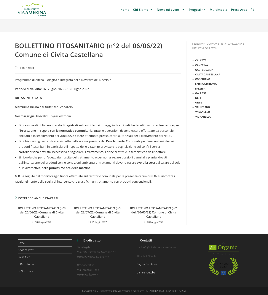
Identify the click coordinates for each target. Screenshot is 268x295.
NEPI (198, 97)
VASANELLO (202, 111)
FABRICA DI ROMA (206, 83)
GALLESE (200, 93)
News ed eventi (26, 250)
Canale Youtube (146, 272)
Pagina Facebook (147, 264)
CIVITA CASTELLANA (207, 74)
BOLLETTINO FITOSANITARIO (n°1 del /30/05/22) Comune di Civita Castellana (154, 212)
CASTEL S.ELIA (204, 69)
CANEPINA (201, 65)
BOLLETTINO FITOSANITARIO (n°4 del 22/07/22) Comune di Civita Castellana (98, 212)
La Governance (26, 271)
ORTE (198, 102)
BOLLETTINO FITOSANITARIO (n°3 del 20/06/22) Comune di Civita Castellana (42, 212)
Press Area (24, 257)
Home (21, 242)
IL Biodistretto (26, 264)
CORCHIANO (202, 79)
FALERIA (200, 88)
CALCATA (200, 60)
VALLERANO (202, 107)
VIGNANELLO (203, 116)
